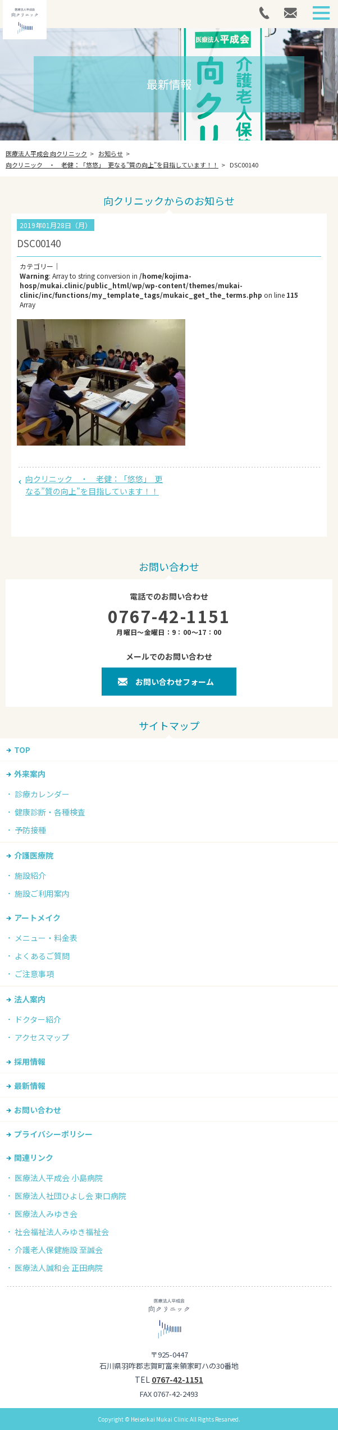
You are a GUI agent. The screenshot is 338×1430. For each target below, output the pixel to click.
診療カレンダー (42, 794)
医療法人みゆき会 (46, 1213)
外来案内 (29, 773)
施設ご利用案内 (42, 893)
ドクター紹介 (38, 1019)
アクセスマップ (42, 1037)
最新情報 (29, 1085)
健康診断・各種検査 (50, 812)
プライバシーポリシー (53, 1134)
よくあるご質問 (42, 955)
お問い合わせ (37, 1109)
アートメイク (37, 917)
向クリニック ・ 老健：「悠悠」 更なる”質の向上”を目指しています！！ (94, 485)
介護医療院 (33, 855)
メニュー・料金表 (46, 937)
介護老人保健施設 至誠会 (59, 1249)
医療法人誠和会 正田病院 (59, 1267)
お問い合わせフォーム (174, 681)
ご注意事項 (34, 973)
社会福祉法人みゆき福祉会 (62, 1231)
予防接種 (30, 830)
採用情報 (29, 1061)
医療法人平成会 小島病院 (59, 1177)
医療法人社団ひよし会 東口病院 (70, 1195)
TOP (22, 749)
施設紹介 (30, 875)
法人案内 (29, 999)
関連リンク (33, 1157)
